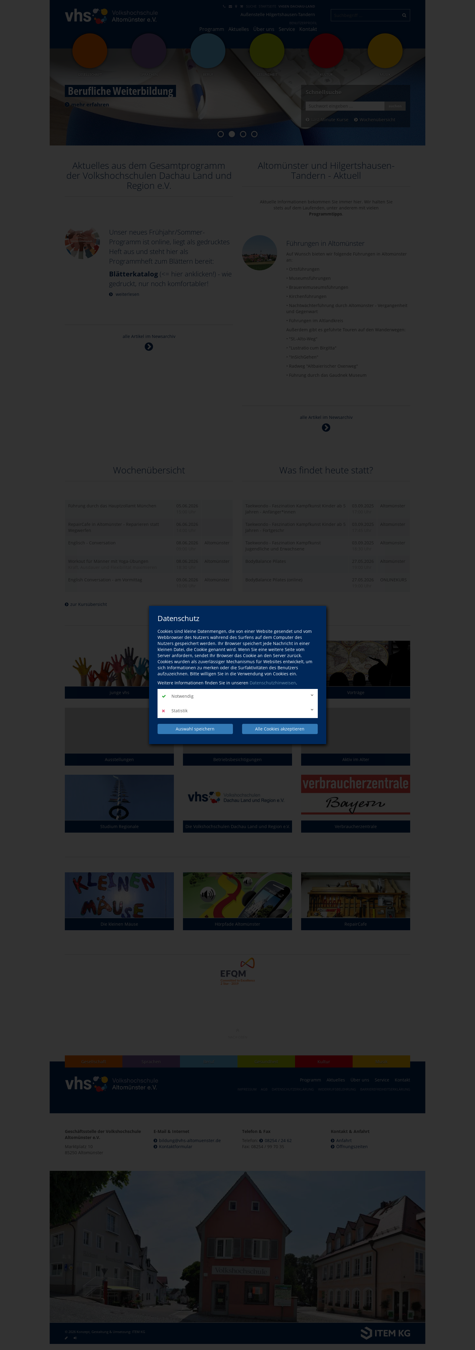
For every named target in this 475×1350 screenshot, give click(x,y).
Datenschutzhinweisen (273, 683)
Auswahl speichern (195, 729)
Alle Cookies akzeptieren (279, 729)
